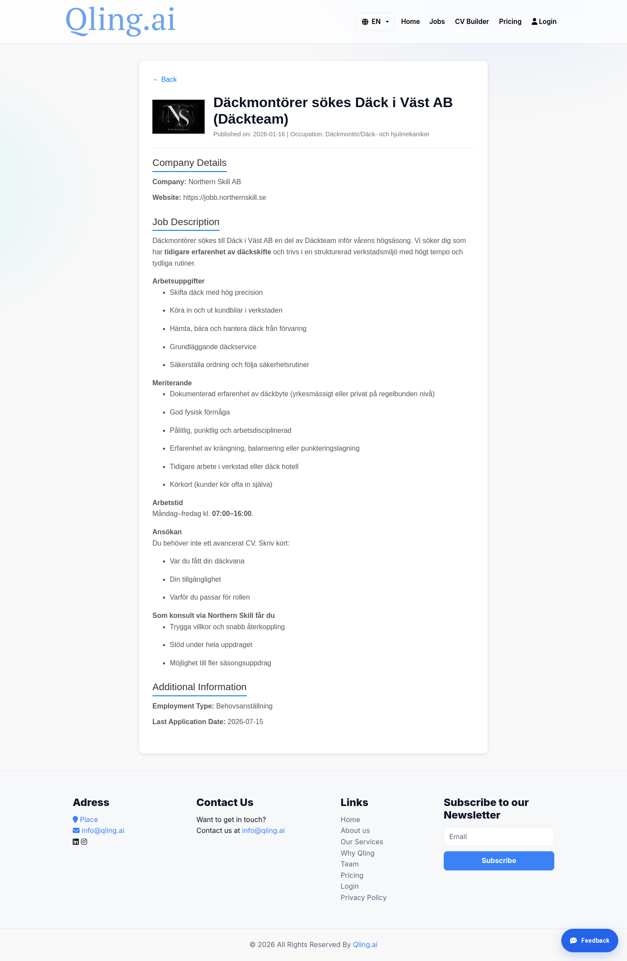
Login (544, 21)
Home (410, 21)
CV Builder (472, 21)
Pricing (510, 21)
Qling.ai (365, 944)
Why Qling (357, 853)
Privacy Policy (363, 897)
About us (355, 830)
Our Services (361, 841)
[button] (375, 21)
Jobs (437, 21)
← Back (164, 79)
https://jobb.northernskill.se (224, 197)
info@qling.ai (263, 830)
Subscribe (499, 860)
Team (349, 864)
